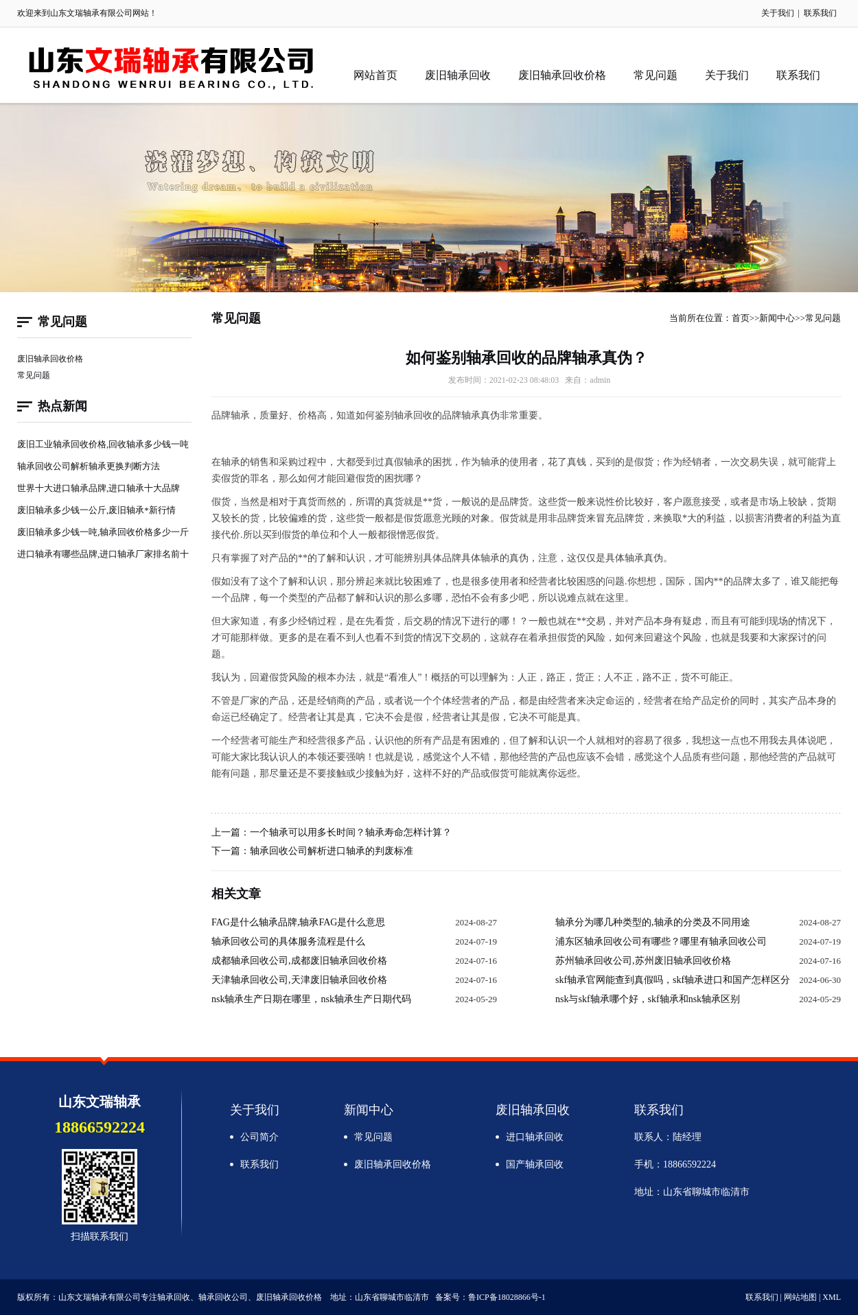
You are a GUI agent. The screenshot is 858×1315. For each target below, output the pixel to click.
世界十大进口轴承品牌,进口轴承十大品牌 (98, 488)
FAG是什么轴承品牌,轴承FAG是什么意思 (298, 922)
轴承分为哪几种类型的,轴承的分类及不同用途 (652, 922)
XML (831, 1297)
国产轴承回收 (535, 1164)
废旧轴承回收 (458, 75)
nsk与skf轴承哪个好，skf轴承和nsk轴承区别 (647, 999)
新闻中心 (777, 318)
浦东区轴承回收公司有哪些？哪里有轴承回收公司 (661, 941)
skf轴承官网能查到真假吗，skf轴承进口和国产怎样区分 (672, 980)
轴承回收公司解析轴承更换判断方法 (88, 466)
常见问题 (655, 75)
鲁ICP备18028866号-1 (507, 1297)
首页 (741, 318)
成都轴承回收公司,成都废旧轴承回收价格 (299, 961)
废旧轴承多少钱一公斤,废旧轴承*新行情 (96, 510)
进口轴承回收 (535, 1137)
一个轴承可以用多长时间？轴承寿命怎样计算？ (351, 832)
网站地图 (800, 1297)
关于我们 (777, 13)
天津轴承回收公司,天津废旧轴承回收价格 (299, 980)
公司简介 (259, 1137)
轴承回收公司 (223, 1297)
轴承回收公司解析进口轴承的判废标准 (331, 851)
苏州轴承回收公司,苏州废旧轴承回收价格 (643, 961)
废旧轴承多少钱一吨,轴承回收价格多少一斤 (103, 532)
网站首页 (375, 75)
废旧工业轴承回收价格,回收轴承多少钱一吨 (103, 444)
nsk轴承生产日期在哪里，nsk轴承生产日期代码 (311, 999)
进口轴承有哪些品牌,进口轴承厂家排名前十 (103, 554)
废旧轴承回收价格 (562, 75)
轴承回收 (171, 67)
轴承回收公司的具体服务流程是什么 (288, 941)
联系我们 (820, 13)
